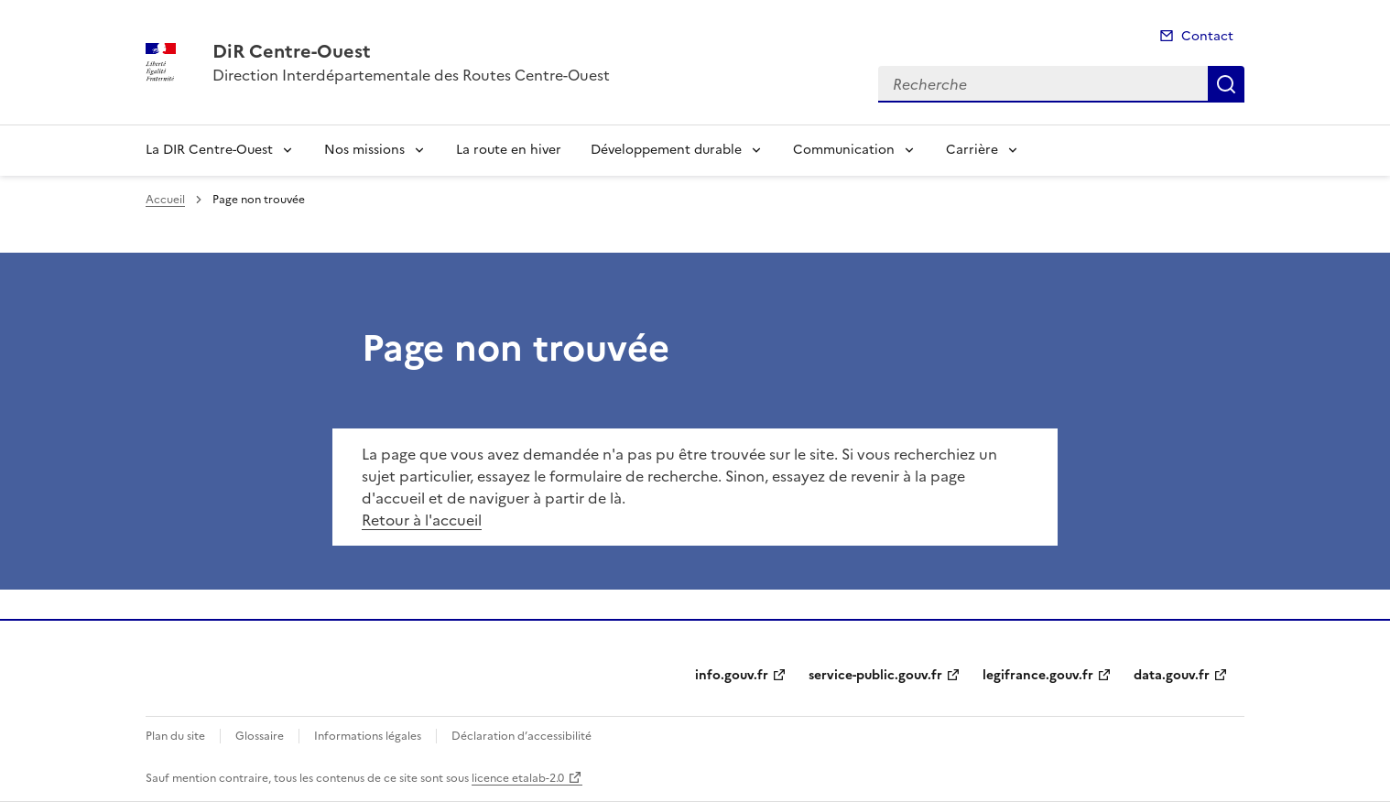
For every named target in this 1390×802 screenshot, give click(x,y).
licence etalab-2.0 (518, 778)
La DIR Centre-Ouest (209, 149)
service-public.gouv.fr (875, 675)
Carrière (972, 149)
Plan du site (175, 736)
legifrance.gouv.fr (1038, 675)
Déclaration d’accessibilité (521, 736)
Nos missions (364, 149)
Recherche (1226, 84)
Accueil (165, 199)
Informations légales (367, 736)
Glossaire (259, 736)
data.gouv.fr (1172, 675)
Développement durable (666, 149)
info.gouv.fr (731, 675)
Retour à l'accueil (422, 520)
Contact (1207, 36)
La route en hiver (508, 149)
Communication (844, 149)
